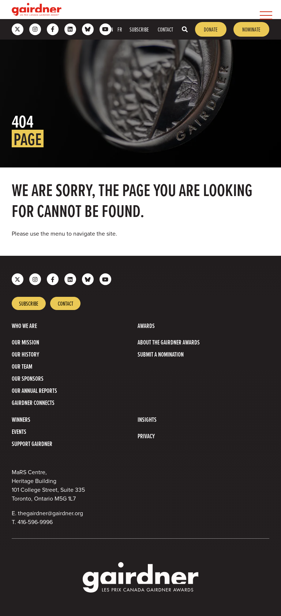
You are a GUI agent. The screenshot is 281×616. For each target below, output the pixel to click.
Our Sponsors (28, 378)
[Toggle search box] (185, 29)
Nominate (251, 29)
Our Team (22, 366)
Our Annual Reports (34, 390)
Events (19, 431)
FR (119, 29)
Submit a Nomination (161, 354)
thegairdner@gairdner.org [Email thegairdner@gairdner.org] (50, 513)
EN (110, 29)
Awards (146, 325)
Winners (21, 419)
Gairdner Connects (33, 402)
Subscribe (139, 29)
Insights (147, 419)
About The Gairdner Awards (169, 342)
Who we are (24, 325)
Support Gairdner (32, 443)
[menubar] (168, 9)
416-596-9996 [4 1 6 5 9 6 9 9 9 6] (35, 522)
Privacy (146, 436)
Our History (25, 354)
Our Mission (25, 342)
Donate (211, 29)
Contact (165, 29)
